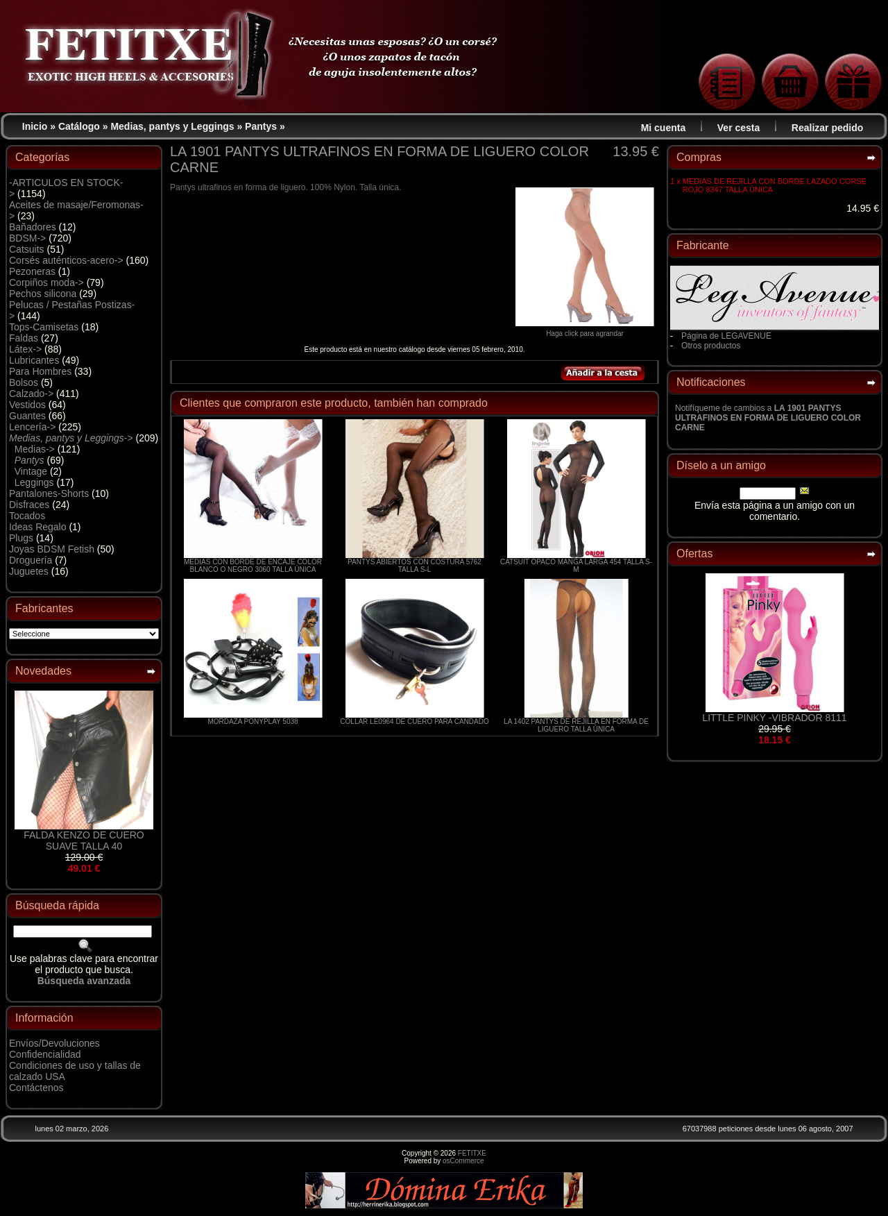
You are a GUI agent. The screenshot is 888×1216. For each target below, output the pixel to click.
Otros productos (710, 346)
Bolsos (23, 382)
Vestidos (27, 404)
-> (71, 438)
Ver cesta (738, 127)
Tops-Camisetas (43, 326)
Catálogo (79, 126)
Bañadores (32, 227)
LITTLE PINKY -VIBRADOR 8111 (774, 717)
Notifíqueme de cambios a (768, 417)
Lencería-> (32, 426)
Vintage (31, 471)
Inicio (35, 126)
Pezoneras (32, 271)
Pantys (261, 126)
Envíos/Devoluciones (54, 1043)
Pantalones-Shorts (49, 493)
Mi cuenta (663, 127)
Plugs (21, 537)
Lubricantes (34, 360)
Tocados (27, 515)
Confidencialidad (45, 1054)
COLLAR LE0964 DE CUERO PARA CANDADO (414, 721)
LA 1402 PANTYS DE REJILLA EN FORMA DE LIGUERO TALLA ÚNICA (576, 725)
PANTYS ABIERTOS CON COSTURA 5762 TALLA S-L (414, 565)
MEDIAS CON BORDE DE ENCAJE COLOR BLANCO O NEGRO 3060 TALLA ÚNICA (253, 565)
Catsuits (26, 249)
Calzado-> (31, 393)
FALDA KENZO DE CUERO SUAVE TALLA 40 (84, 840)
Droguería (30, 560)
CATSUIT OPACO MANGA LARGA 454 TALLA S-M (576, 565)
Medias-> (35, 449)
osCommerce (463, 1161)
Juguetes (29, 571)
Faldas (23, 338)
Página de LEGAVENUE (726, 336)
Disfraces (29, 504)
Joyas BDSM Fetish (51, 549)
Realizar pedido (827, 127)
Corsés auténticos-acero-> (66, 260)
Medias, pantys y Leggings (172, 126)
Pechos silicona (42, 293)
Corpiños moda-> (46, 282)
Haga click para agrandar (584, 330)
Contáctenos (36, 1087)
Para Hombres (40, 371)
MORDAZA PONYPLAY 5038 (252, 721)
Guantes (27, 415)
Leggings (34, 482)
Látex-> (25, 349)
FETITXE (472, 1153)
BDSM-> (27, 238)
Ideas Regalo (38, 526)
